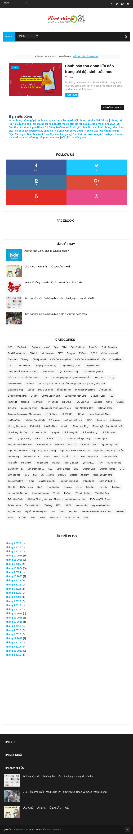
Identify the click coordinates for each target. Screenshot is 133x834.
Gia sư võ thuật (74, 130)
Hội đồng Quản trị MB (35, 420)
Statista (73, 475)
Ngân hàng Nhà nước (18, 451)
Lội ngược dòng (24, 438)
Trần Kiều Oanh (15, 499)
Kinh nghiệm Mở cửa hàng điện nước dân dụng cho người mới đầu (59, 298)
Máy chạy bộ (45, 130)
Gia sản (119, 402)
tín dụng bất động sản (18, 493)
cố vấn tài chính (23, 365)
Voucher (22, 517)
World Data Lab (72, 517)
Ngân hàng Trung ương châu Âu (108, 451)
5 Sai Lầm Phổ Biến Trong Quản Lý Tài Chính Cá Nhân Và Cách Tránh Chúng (65, 792)
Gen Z (109, 402)
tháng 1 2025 (13, 564)
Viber (61, 511)
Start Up (62, 475)
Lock (10, 438)
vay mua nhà (82, 505)
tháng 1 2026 (13, 551)
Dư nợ (111, 378)
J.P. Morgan (54, 420)
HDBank (81, 414)
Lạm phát (55, 432)
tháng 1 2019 (13, 609)
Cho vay (24, 359)
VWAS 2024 (55, 517)
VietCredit (73, 511)
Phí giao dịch (42, 463)
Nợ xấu (65, 457)
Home (8, 37)
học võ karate (116, 134)
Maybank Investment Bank (20, 445)
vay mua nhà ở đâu (101, 505)
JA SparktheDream (73, 420)
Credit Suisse (48, 372)
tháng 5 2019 (13, 601)
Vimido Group (54, 830)
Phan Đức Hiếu (110, 457)
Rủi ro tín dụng (114, 463)
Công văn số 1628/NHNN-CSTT (22, 372)
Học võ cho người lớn (95, 134)
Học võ (89, 130)
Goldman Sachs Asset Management (24, 414)
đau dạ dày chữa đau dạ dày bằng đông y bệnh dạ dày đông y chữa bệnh (71, 384)
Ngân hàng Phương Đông (44, 451)
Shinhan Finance (107, 469)
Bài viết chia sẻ (78, 347)
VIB (53, 511)
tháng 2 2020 (13, 597)
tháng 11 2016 (14, 651)
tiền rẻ (79, 487)
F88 (111, 396)
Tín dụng (116, 487)
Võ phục (59, 130)
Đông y (34, 396)
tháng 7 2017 (13, 642)
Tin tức (56, 493)
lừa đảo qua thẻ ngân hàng (78, 438)
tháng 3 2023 (13, 580)
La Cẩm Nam (50, 426)
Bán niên (93, 347)
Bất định (33, 353)
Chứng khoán (115, 359)
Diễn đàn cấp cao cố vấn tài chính (23, 378)
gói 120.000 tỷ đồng (84, 408)
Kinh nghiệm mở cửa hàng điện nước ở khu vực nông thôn (55, 314)
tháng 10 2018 (14, 622)
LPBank (49, 438)
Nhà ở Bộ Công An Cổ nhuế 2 (54, 127)
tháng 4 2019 (13, 605)
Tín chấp (103, 487)
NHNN (47, 457)
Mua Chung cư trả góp (22, 120)
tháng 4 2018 (13, 630)
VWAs (42, 517)
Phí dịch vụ (26, 463)
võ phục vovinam (50, 137)
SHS (121, 469)
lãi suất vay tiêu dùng (18, 432)
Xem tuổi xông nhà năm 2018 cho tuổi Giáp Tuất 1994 (53, 282)
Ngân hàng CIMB (110, 445)
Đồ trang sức (105, 390)
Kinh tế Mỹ (35, 426)
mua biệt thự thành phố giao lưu (101, 124)
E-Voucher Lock (98, 396)
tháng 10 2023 (14, 576)
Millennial (59, 445)
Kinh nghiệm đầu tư (17, 426)
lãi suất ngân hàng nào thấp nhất (107, 426)
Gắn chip (98, 402)
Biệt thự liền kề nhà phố (23, 127)
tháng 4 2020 (13, 593)
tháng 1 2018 (13, 634)
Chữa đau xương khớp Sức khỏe (90, 359)
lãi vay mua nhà (39, 432)
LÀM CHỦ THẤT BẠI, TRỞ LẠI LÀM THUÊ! (47, 266)
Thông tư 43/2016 (106, 481)
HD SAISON (66, 414)
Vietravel (120, 511)
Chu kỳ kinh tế (39, 359)
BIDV (60, 353)
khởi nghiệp (115, 420)
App (55, 347)
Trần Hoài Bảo (102, 493)
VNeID (11, 517)
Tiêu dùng (90, 487)
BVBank (83, 353)
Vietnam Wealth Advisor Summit (97, 511)
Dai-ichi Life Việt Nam (93, 372)
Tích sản (68, 487)
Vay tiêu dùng (14, 511)
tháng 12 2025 (14, 555)
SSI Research (47, 475)
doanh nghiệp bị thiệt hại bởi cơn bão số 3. (71, 378)
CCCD (15, 68)
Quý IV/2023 (88, 463)
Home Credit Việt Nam (99, 414)
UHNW (68, 505)
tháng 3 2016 (13, 655)
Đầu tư (31, 390)
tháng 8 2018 (13, 626)
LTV (59, 438)
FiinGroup (66, 402)
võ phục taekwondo (26, 130)
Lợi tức (38, 438)
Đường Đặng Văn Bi (51, 396)
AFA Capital (22, 347)
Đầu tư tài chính (45, 390)
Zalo (86, 517)
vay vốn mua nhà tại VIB (36, 511)
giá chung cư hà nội (44, 124)
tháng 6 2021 (13, 589)
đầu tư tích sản (64, 390)
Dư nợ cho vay (14, 384)
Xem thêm (69, 95)
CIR (10, 365)
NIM (56, 457)
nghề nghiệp (13, 457)
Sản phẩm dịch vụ (36, 469)
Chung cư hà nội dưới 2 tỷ (94, 120)
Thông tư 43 (88, 481)
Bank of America (109, 347)
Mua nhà (72, 445)
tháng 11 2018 (14, 617)
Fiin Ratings (52, 402)
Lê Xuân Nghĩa (108, 432)
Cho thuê (12, 359)
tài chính (85, 475)
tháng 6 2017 (13, 646)
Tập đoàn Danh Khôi (68, 481)
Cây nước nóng (102, 130)
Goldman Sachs (104, 408)
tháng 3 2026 (13, 543)
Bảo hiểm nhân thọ (16, 353)
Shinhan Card (89, 469)
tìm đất (87, 127)
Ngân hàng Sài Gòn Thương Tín (75, 451)
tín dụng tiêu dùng (40, 493)
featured (25, 402)
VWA (32, 517)
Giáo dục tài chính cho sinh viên (56, 408)
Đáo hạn (30, 384)
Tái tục (31, 481)
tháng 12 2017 (14, 638)
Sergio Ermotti (63, 469)
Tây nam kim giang (60, 134)
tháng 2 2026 (13, 547)
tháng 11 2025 (14, 560)
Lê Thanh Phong (89, 432)
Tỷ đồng (48, 505)
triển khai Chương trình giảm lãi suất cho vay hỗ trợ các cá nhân (56, 499)
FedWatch (37, 402)
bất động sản (48, 353)
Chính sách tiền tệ (109, 353)
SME (26, 475)
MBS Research (44, 445)
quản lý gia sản (71, 463)
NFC (95, 445)
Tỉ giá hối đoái (52, 487)
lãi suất (64, 426)
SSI (35, 475)
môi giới (77, 127)
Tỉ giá (39, 487)
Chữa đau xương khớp (60, 359)
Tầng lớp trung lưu (46, 481)
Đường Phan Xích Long (75, 396)
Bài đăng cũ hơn (112, 108)
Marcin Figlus (101, 438)
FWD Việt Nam (82, 402)
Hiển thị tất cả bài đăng (85, 57)
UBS (58, 505)
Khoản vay (101, 420)
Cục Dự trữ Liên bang (68, 372)
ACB (10, 347)
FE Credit (12, 402)
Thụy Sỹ (12, 487)
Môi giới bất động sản (73, 137)
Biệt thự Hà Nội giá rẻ (68, 124)
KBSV (88, 420)
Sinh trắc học (14, 475)
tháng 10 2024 (14, 568)
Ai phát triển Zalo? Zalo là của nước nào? (46, 251)
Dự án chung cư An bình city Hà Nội (57, 120)
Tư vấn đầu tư (14, 505)
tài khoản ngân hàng (103, 475)
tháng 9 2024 (13, 572)
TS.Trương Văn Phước (100, 499)
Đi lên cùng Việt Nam (85, 390)
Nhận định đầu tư (32, 457)
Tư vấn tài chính (32, 505)
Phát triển (12, 463)
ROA (101, 463)
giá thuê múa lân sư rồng (23, 137)
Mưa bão (85, 445)
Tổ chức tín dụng (83, 493)
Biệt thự (77, 134)
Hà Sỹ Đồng (51, 414)
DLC (45, 378)
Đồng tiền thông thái (17, 396)
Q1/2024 (56, 463)
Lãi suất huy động (80, 426)
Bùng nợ (71, 353)
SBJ (50, 469)
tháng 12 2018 (14, 613)
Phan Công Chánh (89, 457)
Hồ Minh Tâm (14, 420)
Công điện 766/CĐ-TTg (45, 365)
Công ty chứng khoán (70, 365)
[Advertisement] (66, 694)
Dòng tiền (99, 378)
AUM (64, 347)
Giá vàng (12, 408)
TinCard (67, 493)
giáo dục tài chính (29, 408)
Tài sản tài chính (15, 481)
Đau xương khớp (15, 390)
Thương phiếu (26, 487)
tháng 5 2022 (13, 584)
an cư (47, 347)
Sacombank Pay (15, 469)
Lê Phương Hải (71, 432)
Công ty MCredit (92, 365)
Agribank (36, 347)
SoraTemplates (20, 830)
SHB (76, 469)
